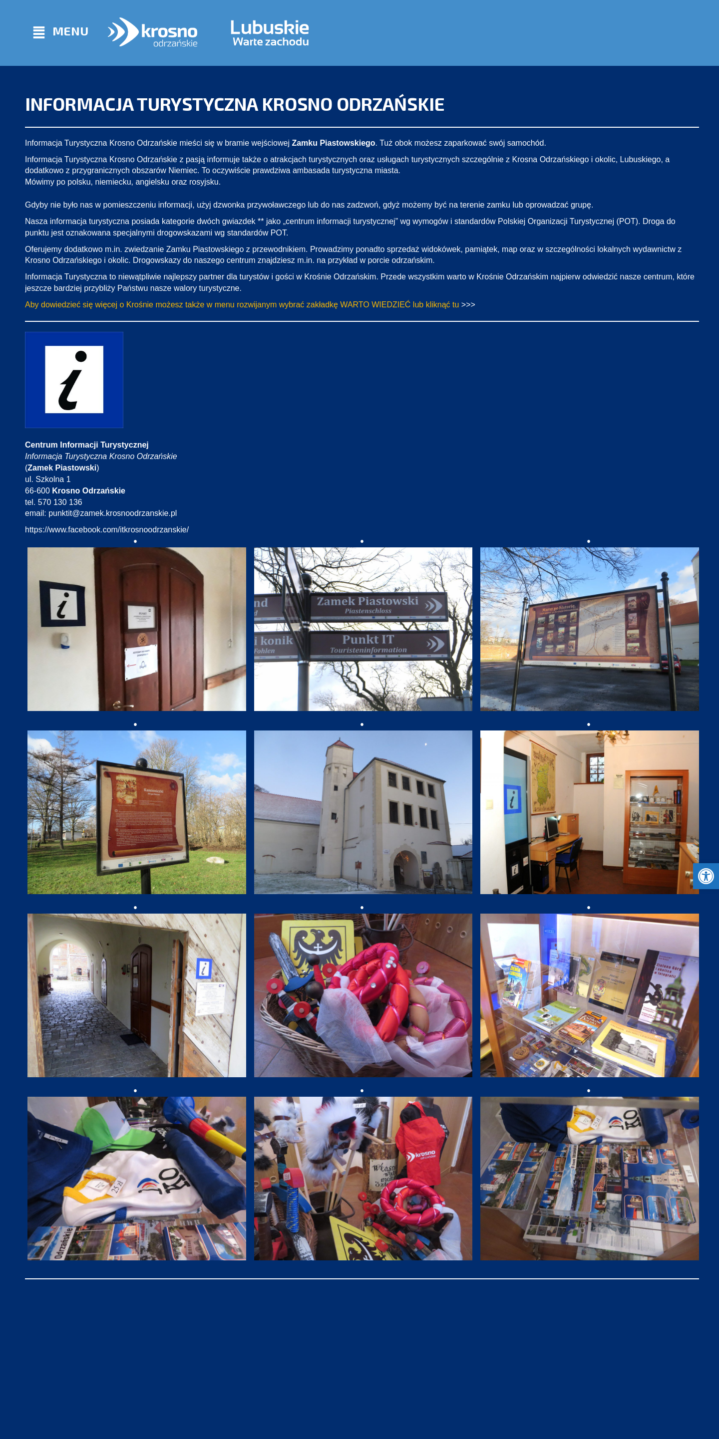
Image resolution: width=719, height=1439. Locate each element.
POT (627, 221)
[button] (706, 876)
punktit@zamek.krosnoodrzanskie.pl (112, 513)
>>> (468, 304)
